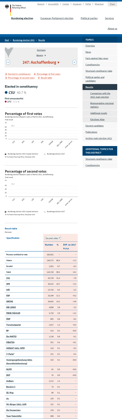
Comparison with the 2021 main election (100, 95)
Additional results (98, 113)
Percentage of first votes (48, 74)
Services (109, 18)
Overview (90, 45)
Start (15, 10)
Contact (65, 3)
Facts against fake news (97, 58)
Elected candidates (95, 125)
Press (112, 3)
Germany (41, 50)
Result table (46, 77)
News (88, 51)
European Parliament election (57, 18)
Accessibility (53, 3)
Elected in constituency (19, 74)
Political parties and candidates (95, 79)
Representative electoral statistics (102, 105)
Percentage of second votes (21, 77)
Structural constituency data (99, 70)
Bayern (39, 55)
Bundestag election (22, 18)
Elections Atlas (97, 119)
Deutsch (40, 3)
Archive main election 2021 (99, 138)
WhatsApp (99, 3)
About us (112, 28)
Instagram (77, 3)
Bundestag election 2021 (24, 39)
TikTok (88, 3)
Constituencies (93, 64)
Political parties (89, 18)
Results (41, 39)
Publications (91, 131)
